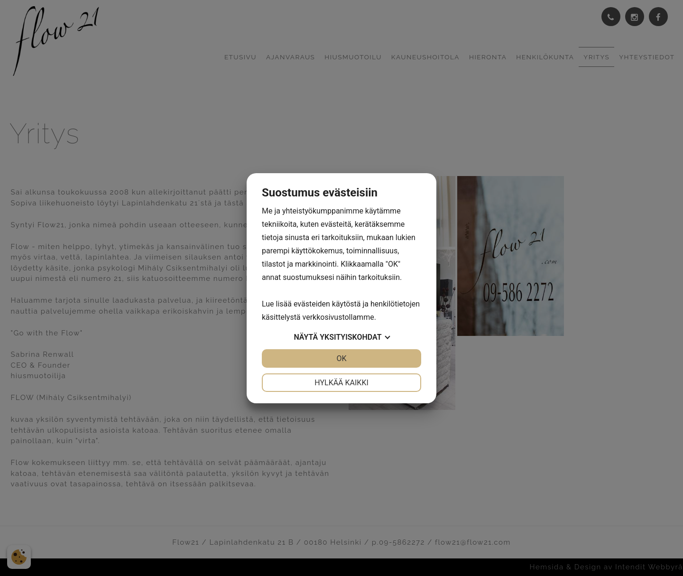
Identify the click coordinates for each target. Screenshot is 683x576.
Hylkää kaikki (341, 382)
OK (341, 358)
